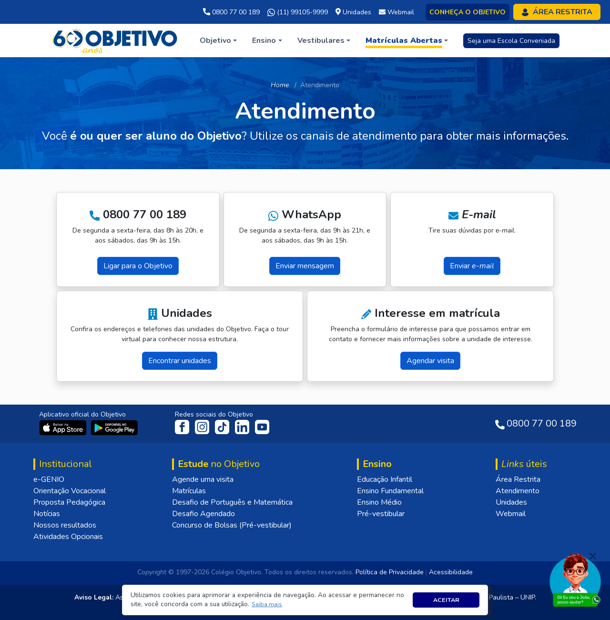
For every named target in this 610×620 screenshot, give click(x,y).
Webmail (511, 513)
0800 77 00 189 (231, 12)
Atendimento (517, 491)
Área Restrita (518, 479)
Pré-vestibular (381, 513)
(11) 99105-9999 (297, 12)
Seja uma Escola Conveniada (511, 40)
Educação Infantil (384, 479)
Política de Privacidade (390, 572)
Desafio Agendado (203, 513)
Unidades (511, 502)
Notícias (46, 513)
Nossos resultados (64, 525)
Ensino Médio (379, 502)
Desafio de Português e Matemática (232, 502)
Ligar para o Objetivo (138, 266)
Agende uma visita (203, 479)
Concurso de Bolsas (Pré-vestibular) (232, 525)
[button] (267, 605)
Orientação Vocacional (69, 491)
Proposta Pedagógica (69, 502)
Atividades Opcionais (68, 536)
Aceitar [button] (446, 600)
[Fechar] (593, 556)
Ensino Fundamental (390, 491)
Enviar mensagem (304, 266)
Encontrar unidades (179, 361)
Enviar (472, 266)
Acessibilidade (451, 572)
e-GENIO (48, 479)
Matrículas (189, 491)
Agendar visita (430, 361)
